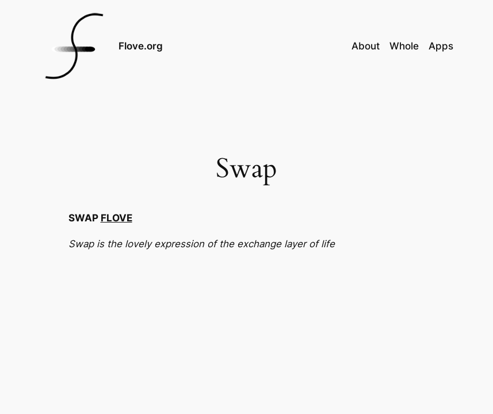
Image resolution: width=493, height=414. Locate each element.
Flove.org (141, 46)
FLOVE (116, 218)
